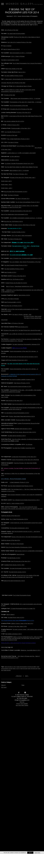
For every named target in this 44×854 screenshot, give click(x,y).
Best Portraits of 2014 (10, 272)
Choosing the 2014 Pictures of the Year (21, 109)
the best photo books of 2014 (17, 572)
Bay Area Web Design (22, 705)
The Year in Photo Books (17, 543)
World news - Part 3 (6, 184)
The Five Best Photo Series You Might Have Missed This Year (21, 167)
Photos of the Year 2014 (19, 276)
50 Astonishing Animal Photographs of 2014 (16, 413)
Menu (2, 4)
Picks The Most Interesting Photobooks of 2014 (19, 547)
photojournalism (31, 666)
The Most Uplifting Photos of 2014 (13, 75)
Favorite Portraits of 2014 (18, 232)
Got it (30, 852)
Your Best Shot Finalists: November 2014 (23, 448)
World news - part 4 (6, 188)
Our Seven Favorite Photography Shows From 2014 (19, 163)
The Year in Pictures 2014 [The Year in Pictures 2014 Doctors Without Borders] (22, 198)
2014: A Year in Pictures (17, 56)
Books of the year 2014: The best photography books (27, 537)
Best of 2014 (21, 72)
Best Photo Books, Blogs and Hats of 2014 (24, 432)
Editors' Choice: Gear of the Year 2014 (22, 623)
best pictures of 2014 (10, 666)
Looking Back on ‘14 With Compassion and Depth (21, 153)
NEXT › (27, 676)
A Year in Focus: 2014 (13, 125)
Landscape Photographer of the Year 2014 (23, 456)
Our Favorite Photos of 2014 (12, 132)
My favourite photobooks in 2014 (19, 528)
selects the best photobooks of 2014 (14, 580)
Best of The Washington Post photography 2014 (14, 214)
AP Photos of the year (17, 323)
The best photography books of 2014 (20, 568)
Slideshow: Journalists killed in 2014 (30, 650)
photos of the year (12, 135)
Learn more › (37, 852)
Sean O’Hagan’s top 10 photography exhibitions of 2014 (26, 258)
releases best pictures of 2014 (23, 428)
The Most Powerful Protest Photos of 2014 (15, 265)
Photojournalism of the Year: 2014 (20, 128)
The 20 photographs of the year (19, 105)
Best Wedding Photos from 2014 (18, 360)
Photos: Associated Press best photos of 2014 (22, 416)
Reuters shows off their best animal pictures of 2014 (23, 356)
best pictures (24, 668)
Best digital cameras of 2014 (13, 634)
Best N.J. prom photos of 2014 (15, 503)
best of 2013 (16, 668)
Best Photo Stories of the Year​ (14, 68)
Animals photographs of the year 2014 (21, 211)
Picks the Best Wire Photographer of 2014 (15, 191)
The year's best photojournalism (16, 33)
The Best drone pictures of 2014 (17, 435)
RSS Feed (3, 687)
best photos (7, 670)
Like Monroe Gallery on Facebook (18, 692)
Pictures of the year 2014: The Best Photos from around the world (22, 330)
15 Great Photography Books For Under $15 (22, 608)
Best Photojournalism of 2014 (13, 302)
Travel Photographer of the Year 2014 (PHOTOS (25, 459)
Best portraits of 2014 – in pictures (19, 170)
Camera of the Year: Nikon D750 (17, 626)
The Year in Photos (13, 142)
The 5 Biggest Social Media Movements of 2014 (26, 500)
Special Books (20, 554)
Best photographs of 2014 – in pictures (21, 53)
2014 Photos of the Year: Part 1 (25, 146)
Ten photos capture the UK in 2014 (14, 121)
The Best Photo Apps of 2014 (16, 617)
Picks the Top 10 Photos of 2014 (13, 305)
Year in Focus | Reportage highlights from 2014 (19, 286)
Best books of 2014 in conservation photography (29, 551)
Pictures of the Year (9, 95)
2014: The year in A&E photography (21, 235)
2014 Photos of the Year (11, 30)
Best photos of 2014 (24, 295)
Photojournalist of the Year (23, 420)
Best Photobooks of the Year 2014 (20, 561)
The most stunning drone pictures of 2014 (19, 386)
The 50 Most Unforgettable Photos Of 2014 (28, 202)
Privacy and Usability (22, 703)
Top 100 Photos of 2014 (16, 279)
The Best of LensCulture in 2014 (10, 60)
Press (23, 685)
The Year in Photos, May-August (32, 316)
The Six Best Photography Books (22, 595)
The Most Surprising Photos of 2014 (14, 269)
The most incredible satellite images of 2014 (22, 379)
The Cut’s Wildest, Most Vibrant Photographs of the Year (25, 262)
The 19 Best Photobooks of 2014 (19, 519)
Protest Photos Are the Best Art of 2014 (16, 283)
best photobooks (32, 668)
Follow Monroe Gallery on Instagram (25, 692)
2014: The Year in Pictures (11, 298)
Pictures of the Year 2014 (24, 112)
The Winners (29, 444)
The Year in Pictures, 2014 (20, 174)
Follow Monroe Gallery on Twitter (22, 692)
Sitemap (22, 702)
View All (3, 685)
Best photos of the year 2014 (14, 400)
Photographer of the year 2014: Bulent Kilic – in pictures (25, 102)
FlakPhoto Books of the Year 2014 (10, 515)
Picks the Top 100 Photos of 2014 (13, 221)
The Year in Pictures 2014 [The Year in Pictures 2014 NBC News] (15, 239)
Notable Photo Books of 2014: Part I (14, 565)
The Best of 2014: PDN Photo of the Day (23, 225)
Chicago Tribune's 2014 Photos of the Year (13, 82)
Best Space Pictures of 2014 (22, 383)
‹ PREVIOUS (18, 676)
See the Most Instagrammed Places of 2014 (20, 486)
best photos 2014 (23, 327)
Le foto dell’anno (15, 156)
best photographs (22, 666)
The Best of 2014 (14, 160)
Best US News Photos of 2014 (11, 49)
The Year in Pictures (13, 195)
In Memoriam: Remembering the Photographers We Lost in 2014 (22, 79)
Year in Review (7, 46)
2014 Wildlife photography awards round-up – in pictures (26, 218)
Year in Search (10, 614)
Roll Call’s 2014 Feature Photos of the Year (19, 42)
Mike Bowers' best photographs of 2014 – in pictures (25, 98)
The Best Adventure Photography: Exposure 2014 (26, 344)
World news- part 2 (6, 181)
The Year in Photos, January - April (21, 314)
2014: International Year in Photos (22, 86)
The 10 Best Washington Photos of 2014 (18, 139)
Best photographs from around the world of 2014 (26, 404)
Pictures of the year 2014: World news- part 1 (23, 177)
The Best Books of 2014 (13, 558)
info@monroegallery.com (22, 700)
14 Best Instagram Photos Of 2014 (19, 482)
